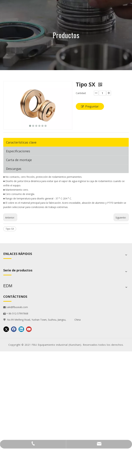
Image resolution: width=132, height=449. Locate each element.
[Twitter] (6, 328)
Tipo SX (10, 228)
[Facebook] (13, 328)
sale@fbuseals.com (15, 306)
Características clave (21, 142)
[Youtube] (29, 328)
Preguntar (90, 106)
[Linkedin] (21, 328)
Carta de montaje (19, 160)
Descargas (13, 169)
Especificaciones (18, 151)
